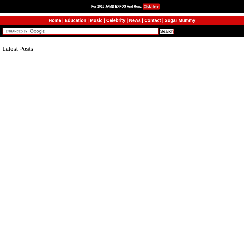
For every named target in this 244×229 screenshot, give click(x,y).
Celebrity (115, 20)
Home (55, 20)
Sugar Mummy (180, 20)
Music (96, 20)
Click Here (151, 6)
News (135, 20)
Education (75, 20)
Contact (152, 20)
